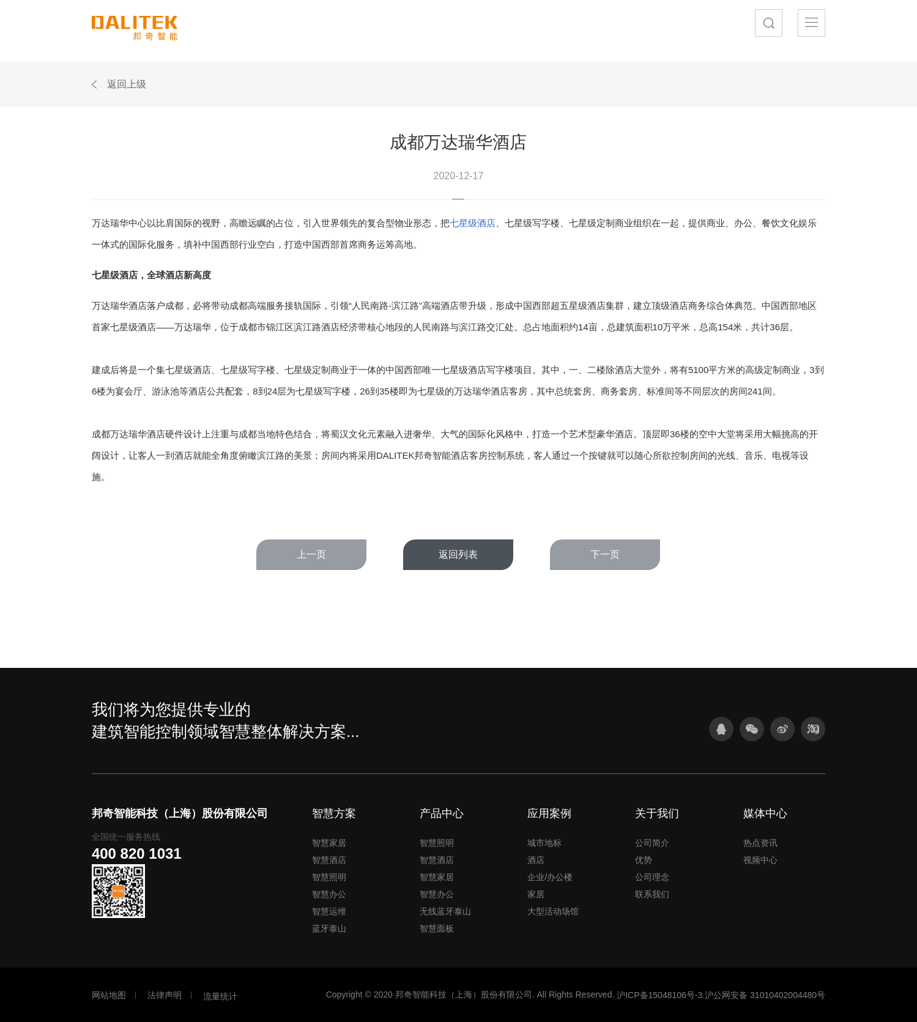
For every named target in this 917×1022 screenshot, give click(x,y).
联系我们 (652, 894)
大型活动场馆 (553, 911)
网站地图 (109, 995)
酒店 (535, 860)
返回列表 (458, 554)
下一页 (605, 554)
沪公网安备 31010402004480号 (765, 995)
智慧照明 (329, 877)
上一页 (311, 554)
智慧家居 (329, 843)
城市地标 (544, 843)
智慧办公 (329, 894)
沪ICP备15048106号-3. (661, 995)
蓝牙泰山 (329, 928)
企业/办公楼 (550, 877)
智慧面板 (437, 928)
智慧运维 (329, 911)
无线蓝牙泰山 (445, 911)
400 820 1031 (137, 853)
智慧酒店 (329, 860)
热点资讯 (760, 843)
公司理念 (652, 877)
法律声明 (164, 995)
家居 (535, 894)
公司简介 (652, 843)
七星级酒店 (473, 223)
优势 (643, 860)
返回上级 (126, 84)
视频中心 (760, 860)
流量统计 (220, 996)
